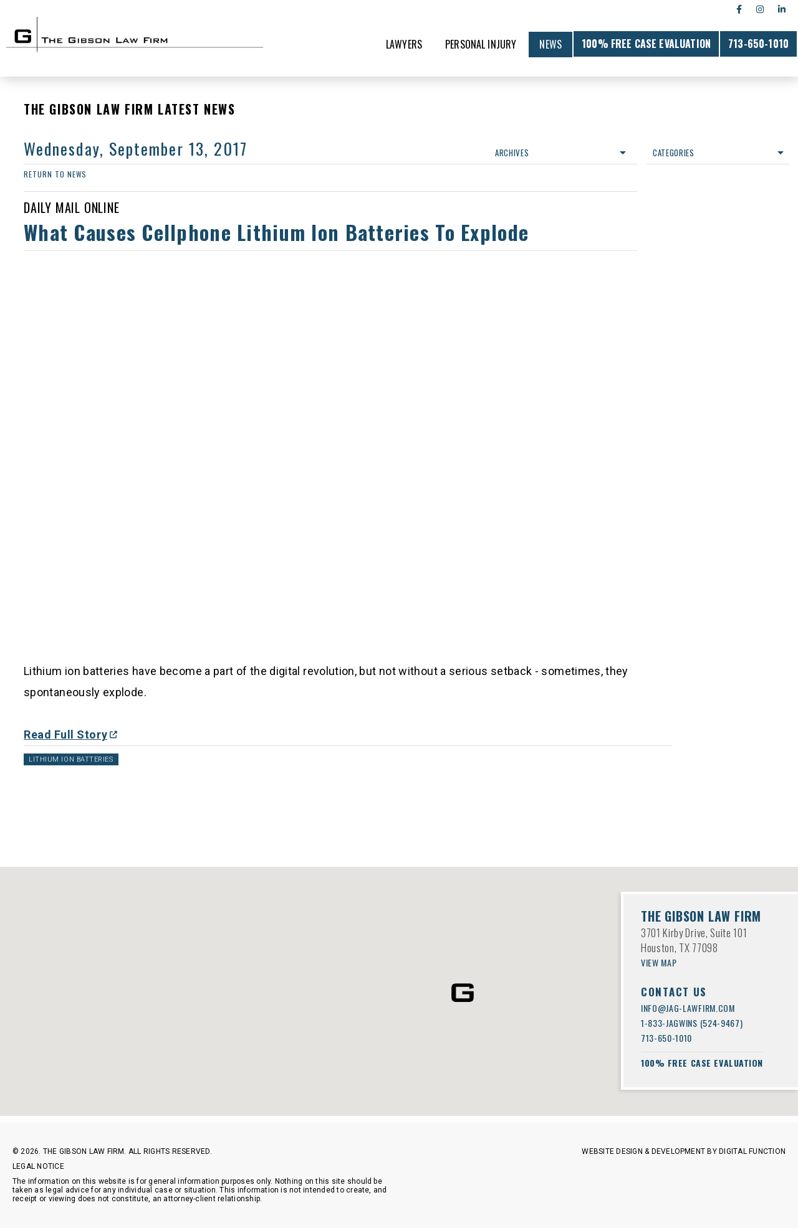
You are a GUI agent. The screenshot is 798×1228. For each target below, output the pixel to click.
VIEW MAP (658, 962)
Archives (560, 152)
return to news (55, 174)
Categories (718, 152)
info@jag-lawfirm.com (688, 1007)
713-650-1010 (758, 43)
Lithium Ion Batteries (71, 759)
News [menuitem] (550, 44)
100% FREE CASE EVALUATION (646, 43)
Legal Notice (38, 1166)
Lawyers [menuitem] (404, 44)
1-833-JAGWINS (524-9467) (692, 1022)
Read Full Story (65, 734)
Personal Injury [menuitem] (480, 44)
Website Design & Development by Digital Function (684, 1151)
